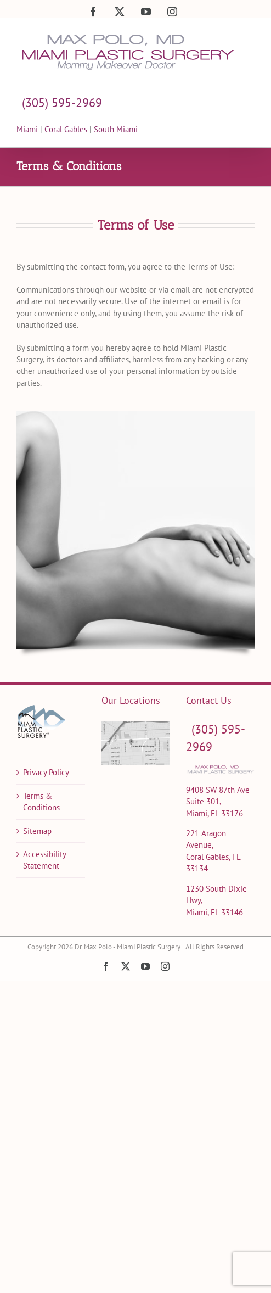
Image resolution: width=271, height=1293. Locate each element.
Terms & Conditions (41, 802)
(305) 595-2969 (62, 102)
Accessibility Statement (44, 860)
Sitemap (37, 831)
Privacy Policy (46, 772)
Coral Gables (65, 129)
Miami (28, 129)
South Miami (116, 129)
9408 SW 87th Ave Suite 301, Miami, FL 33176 (218, 802)
